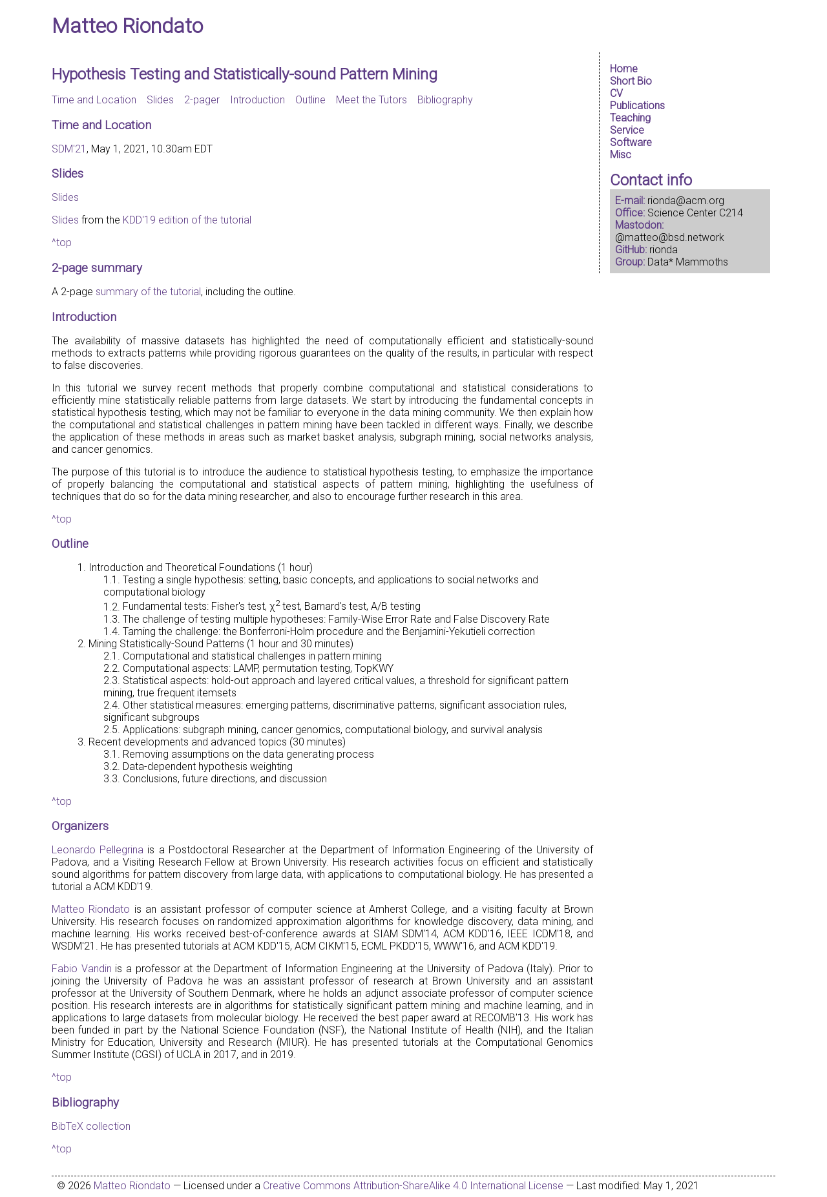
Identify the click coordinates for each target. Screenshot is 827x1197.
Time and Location (94, 100)
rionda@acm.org (685, 200)
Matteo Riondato (127, 26)
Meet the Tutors (371, 100)
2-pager (202, 100)
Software (631, 142)
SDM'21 (69, 149)
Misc (620, 155)
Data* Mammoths (687, 262)
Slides (160, 100)
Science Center (682, 213)
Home (624, 69)
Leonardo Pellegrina (97, 850)
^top (62, 242)
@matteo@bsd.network (669, 237)
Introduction (257, 100)
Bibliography (445, 100)
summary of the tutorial (148, 292)
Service (627, 130)
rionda (663, 250)
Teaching (630, 118)
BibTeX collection (91, 1126)
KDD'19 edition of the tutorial (187, 220)
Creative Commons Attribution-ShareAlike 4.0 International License (413, 1186)
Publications (637, 105)
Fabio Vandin (82, 969)
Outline (310, 100)
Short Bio (631, 81)
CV (616, 93)
